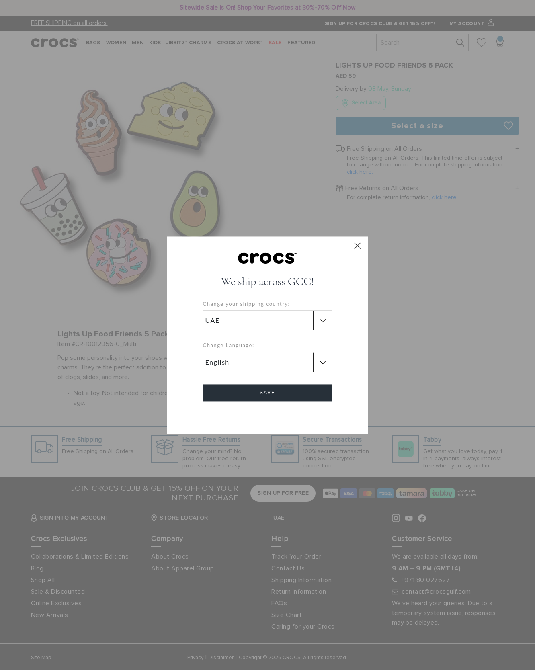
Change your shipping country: (246, 304)
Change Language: (228, 345)
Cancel (267, 415)
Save (267, 392)
